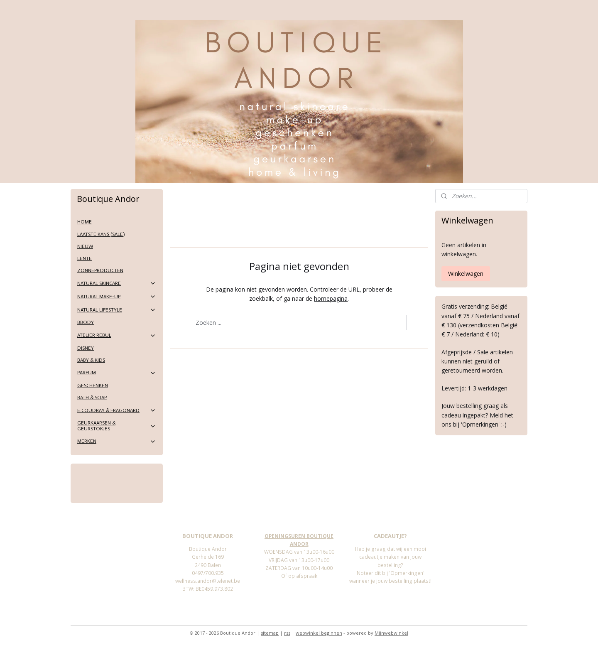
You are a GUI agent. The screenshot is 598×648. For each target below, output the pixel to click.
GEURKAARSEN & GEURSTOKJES (116, 425)
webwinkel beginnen (319, 633)
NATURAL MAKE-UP (116, 296)
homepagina (331, 298)
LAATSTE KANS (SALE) (101, 234)
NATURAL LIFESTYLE (116, 310)
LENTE (84, 258)
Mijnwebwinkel (391, 633)
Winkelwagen (465, 273)
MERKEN (116, 441)
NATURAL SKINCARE (116, 283)
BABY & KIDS (91, 360)
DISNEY (85, 348)
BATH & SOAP (92, 397)
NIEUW (85, 246)
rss (287, 633)
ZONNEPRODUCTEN (100, 270)
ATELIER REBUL (116, 335)
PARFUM (116, 373)
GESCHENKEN (92, 385)
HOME (84, 222)
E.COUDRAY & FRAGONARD (116, 410)
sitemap (270, 633)
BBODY (85, 322)
